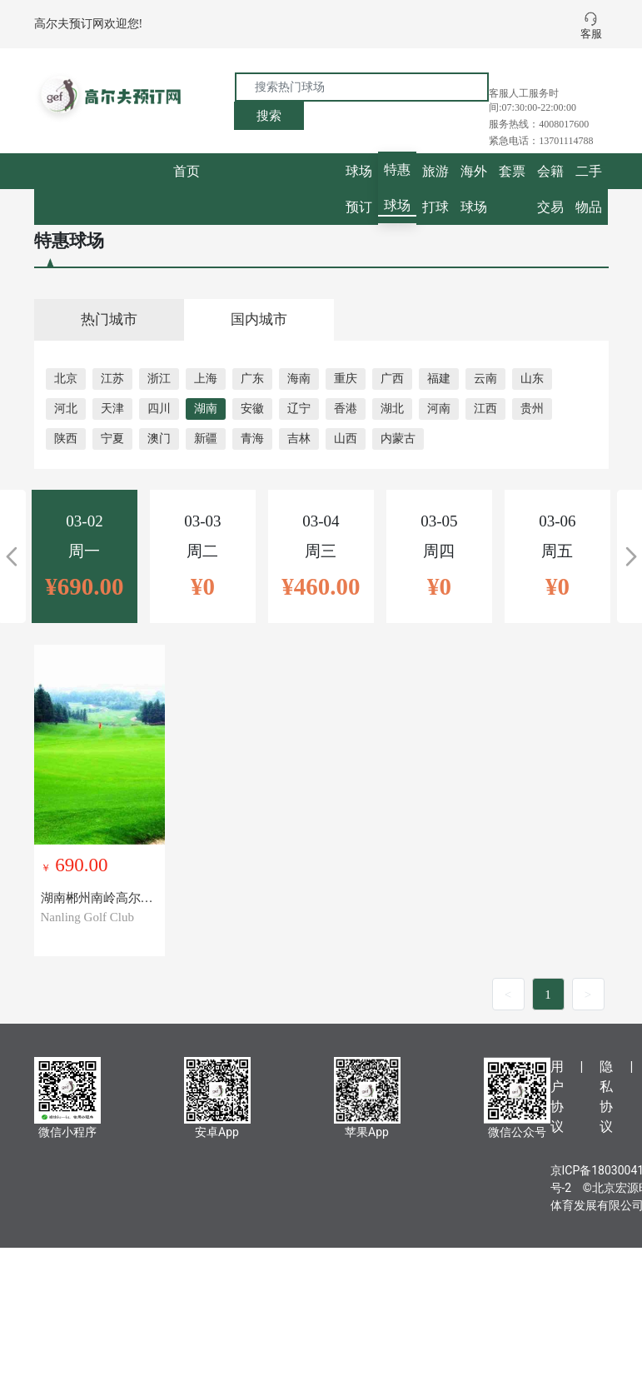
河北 (65, 408)
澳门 (159, 438)
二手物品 (588, 189)
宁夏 (112, 438)
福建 (438, 378)
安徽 (252, 408)
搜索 (268, 115)
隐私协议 (606, 1096)
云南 (485, 378)
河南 (438, 408)
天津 (112, 408)
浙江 (159, 378)
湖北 (392, 408)
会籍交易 (550, 189)
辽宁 (299, 408)
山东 (532, 378)
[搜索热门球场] (362, 87)
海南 (299, 378)
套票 (512, 171)
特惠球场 (397, 187)
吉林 (299, 438)
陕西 (65, 438)
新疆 (205, 438)
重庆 (345, 378)
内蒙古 (398, 438)
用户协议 (557, 1096)
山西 (345, 438)
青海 (252, 438)
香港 (345, 408)
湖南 (205, 408)
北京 (65, 378)
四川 (159, 408)
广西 (392, 378)
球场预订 (359, 189)
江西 (485, 408)
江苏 (112, 378)
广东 (252, 378)
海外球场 (473, 189)
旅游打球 (435, 189)
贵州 (532, 408)
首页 (186, 171)
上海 (205, 378)
